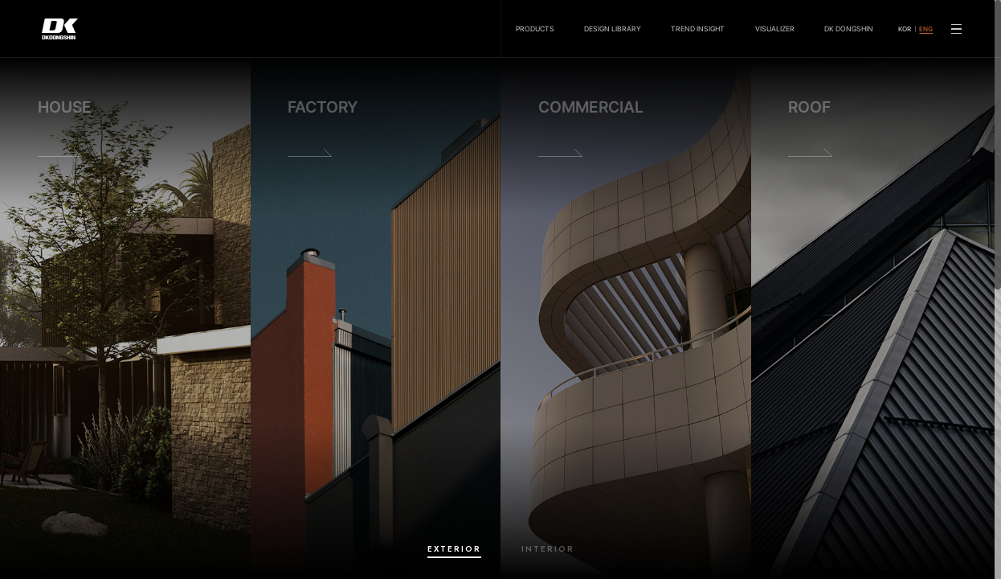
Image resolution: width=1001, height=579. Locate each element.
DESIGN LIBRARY (612, 28)
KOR (904, 29)
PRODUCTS (535, 28)
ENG (926, 29)
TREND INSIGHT (698, 28)
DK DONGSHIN (848, 28)
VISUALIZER (775, 28)
